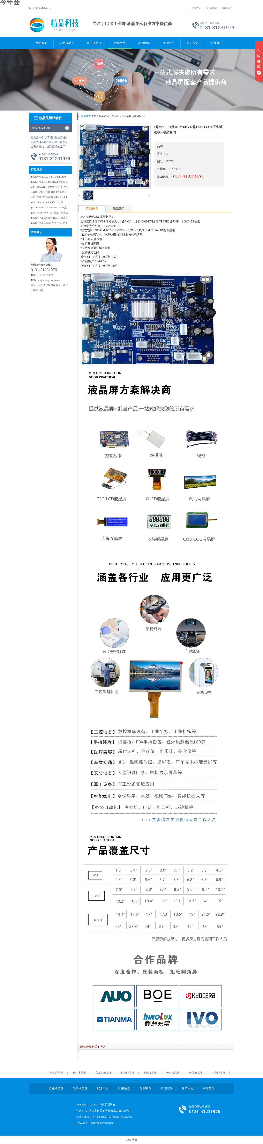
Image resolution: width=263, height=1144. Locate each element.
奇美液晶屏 (195, 1072)
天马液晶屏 (173, 1072)
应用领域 (144, 42)
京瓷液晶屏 (127, 1072)
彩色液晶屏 (67, 42)
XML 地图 (131, 1139)
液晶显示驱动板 (50, 118)
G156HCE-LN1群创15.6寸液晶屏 (50, 217)
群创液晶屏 (56, 1072)
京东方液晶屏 (103, 1072)
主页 (93, 116)
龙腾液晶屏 (150, 1072)
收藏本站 (212, 8)
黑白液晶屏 (94, 42)
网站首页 (41, 42)
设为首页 (196, 8)
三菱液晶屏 (218, 1072)
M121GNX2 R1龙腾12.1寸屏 (48, 202)
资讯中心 (168, 42)
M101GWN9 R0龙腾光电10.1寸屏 (51, 187)
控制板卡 (116, 116)
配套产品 (120, 42)
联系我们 (217, 42)
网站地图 (227, 8)
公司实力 (192, 42)
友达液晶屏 (79, 1072)
